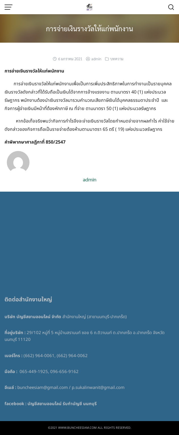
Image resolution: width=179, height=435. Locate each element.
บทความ (116, 58)
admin (96, 58)
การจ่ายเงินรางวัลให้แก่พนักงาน (89, 28)
